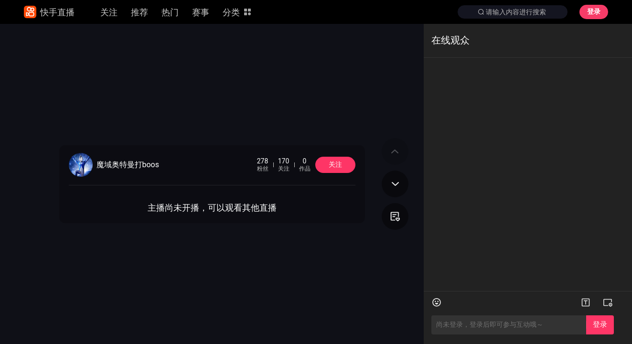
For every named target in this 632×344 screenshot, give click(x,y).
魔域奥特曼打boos (128, 165)
